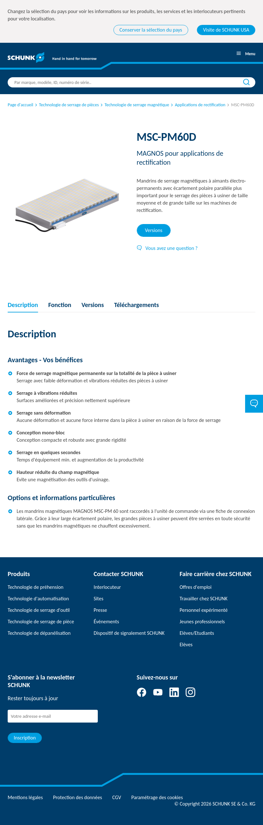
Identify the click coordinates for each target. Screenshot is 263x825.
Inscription (25, 738)
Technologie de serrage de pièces (66, 105)
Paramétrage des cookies (157, 797)
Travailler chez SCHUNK (204, 599)
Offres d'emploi (196, 587)
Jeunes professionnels (202, 622)
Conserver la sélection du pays (151, 30)
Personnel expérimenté (204, 610)
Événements (106, 622)
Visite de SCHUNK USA (226, 30)
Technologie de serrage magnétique (134, 105)
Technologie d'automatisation (38, 599)
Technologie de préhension (36, 587)
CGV (116, 797)
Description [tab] (23, 305)
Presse (100, 610)
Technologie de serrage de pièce (41, 622)
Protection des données (77, 797)
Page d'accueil (20, 105)
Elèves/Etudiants (197, 633)
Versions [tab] (154, 230)
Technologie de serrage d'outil (39, 610)
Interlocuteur (107, 587)
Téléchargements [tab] (136, 305)
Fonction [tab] (59, 305)
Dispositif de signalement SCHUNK (129, 633)
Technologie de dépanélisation (39, 633)
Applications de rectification (197, 105)
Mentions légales (25, 797)
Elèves (186, 644)
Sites (98, 599)
